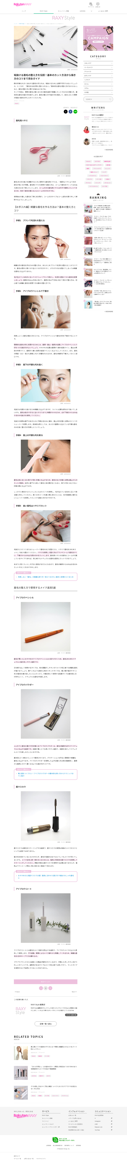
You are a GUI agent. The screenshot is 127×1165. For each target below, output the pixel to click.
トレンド (107, 168)
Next (74, 992)
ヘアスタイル (92, 175)
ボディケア (87, 76)
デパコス (88, 183)
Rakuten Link (98, 1127)
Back (17, 992)
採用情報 (78, 1145)
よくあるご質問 (103, 11)
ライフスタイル (93, 186)
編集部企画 (107, 161)
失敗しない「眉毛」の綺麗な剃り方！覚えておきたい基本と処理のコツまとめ (46, 577)
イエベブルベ (104, 175)
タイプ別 (47, 1095)
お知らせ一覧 (72, 1115)
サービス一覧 (17, 1158)
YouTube (97, 1130)
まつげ (48, 1076)
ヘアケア (87, 80)
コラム (86, 88)
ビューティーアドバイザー (50, 1127)
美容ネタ (41, 1076)
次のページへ (45, 982)
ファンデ (97, 183)
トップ (24, 11)
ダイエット (108, 183)
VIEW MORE (108, 150)
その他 (86, 92)
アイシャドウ (97, 168)
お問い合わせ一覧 (29, 1158)
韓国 (88, 168)
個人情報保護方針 (58, 1145)
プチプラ (89, 179)
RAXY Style (43, 11)
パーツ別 (47, 1056)
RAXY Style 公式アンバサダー (94, 165)
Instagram (98, 1121)
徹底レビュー (94, 172)
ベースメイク (88, 67)
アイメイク (21, 100)
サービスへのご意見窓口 (75, 1124)
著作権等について (69, 1145)
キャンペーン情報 (63, 11)
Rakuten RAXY (22, 4)
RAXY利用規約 (72, 1127)
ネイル (86, 84)
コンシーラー (55, 1095)
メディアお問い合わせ (74, 1118)
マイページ (45, 1121)
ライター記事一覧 (71, 1015)
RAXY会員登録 (99, 1115)
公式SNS (82, 11)
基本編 (39, 1056)
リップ (104, 172)
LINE (96, 1124)
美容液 (39, 1095)
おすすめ (34, 1076)
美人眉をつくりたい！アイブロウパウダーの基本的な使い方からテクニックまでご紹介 (46, 774)
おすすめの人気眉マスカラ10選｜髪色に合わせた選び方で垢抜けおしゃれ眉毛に (46, 876)
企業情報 (48, 1145)
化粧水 (107, 179)
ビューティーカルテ (48, 1124)
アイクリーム (65, 1095)
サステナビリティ (41, 1158)
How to (16, 103)
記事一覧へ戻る (46, 1024)
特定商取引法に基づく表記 (76, 1130)
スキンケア (87, 63)
